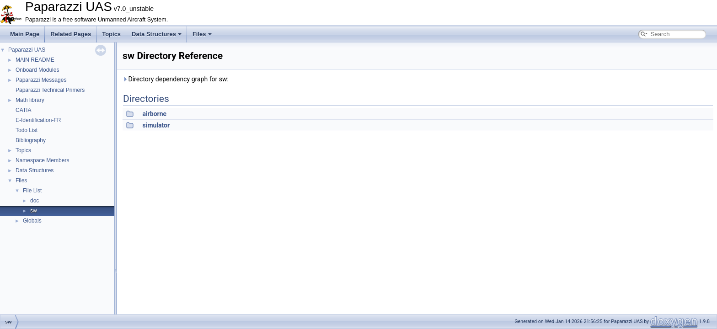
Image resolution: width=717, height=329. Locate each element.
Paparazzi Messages (41, 80)
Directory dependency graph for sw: (176, 79)
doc (34, 200)
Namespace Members (42, 160)
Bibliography (31, 140)
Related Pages (70, 34)
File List (32, 190)
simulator (156, 125)
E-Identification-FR (38, 120)
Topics (111, 34)
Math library (30, 100)
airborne (154, 113)
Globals (32, 221)
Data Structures (157, 34)
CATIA (23, 110)
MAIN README (35, 60)
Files (202, 34)
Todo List (26, 130)
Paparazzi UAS (26, 50)
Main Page (24, 34)
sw (33, 210)
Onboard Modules (37, 70)
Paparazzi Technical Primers (50, 90)
